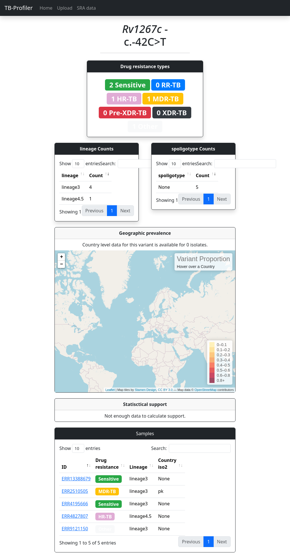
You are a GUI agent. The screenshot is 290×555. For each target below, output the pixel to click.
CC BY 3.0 (165, 389)
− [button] (61, 264)
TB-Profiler (19, 8)
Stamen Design (145, 389)
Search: (140, 163)
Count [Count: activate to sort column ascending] (96, 175)
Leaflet (110, 389)
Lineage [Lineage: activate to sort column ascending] (151, 460)
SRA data (86, 8)
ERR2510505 (75, 484)
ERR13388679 (76, 472)
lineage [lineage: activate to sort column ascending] (70, 175)
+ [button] (61, 257)
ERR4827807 (75, 509)
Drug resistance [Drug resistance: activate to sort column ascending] (113, 460)
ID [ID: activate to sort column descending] (64, 460)
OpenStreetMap (205, 389)
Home (45, 8)
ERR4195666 (75, 497)
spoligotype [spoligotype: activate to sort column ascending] (171, 175)
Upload (64, 8)
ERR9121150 (75, 522)
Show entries (79, 163)
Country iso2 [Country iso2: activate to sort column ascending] (185, 460)
